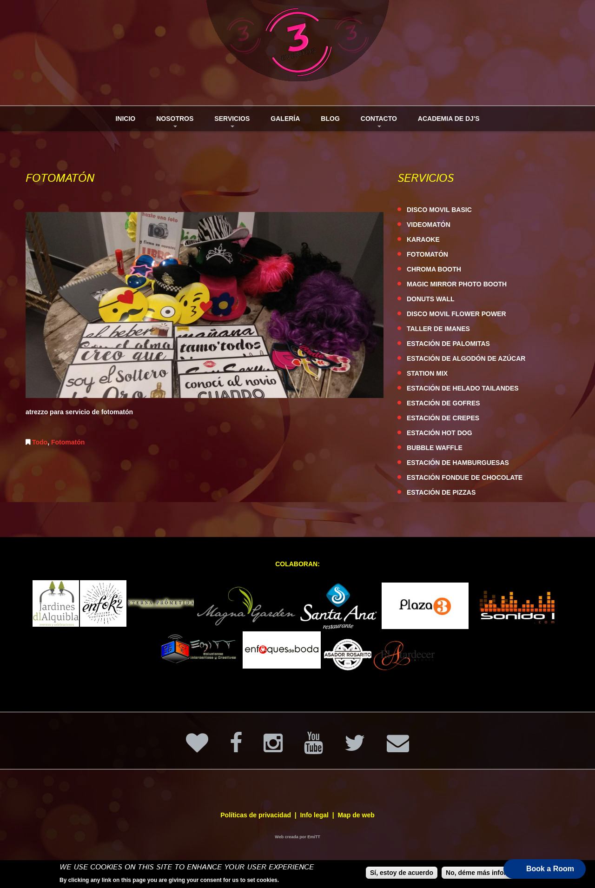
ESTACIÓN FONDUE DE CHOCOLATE (464, 477)
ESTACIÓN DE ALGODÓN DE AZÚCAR (466, 358)
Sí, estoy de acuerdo (401, 873)
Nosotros (171, 123)
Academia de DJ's (449, 118)
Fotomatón (68, 442)
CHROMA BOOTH (434, 269)
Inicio (125, 118)
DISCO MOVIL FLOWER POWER (456, 314)
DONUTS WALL (431, 299)
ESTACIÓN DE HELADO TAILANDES (463, 388)
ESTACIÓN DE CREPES (443, 418)
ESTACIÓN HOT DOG (439, 433)
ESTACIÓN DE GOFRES (443, 403)
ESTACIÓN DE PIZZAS (441, 492)
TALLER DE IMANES (438, 328)
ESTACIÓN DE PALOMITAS (448, 343)
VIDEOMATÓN (428, 224)
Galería (285, 118)
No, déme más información (487, 873)
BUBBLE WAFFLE (435, 447)
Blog (330, 118)
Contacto (375, 123)
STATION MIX (427, 373)
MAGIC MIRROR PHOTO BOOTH (457, 284)
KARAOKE (423, 239)
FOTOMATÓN (427, 254)
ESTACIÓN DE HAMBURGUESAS (458, 462)
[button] (544, 869)
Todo (39, 442)
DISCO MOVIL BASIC (439, 209)
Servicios (228, 123)
